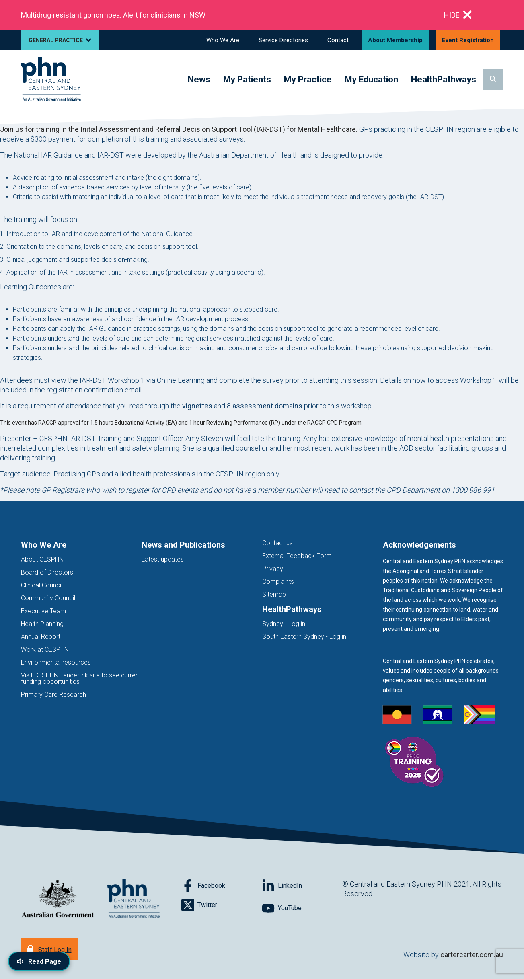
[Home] (51, 79)
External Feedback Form (297, 556)
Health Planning (42, 624)
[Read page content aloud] (39, 961)
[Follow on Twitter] (221, 905)
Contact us (277, 543)
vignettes (197, 406)
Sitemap (274, 594)
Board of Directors (47, 572)
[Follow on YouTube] (302, 908)
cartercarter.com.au (471, 954)
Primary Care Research (53, 694)
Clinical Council (41, 585)
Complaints (278, 581)
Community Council (48, 598)
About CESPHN (42, 559)
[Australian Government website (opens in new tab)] (58, 899)
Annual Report (40, 636)
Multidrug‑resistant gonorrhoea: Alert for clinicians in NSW (113, 15)
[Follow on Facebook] (221, 885)
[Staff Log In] (49, 949)
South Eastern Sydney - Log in (304, 636)
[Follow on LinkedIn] (302, 885)
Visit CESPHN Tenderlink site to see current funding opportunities (81, 678)
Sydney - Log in (283, 624)
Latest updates (163, 559)
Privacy (272, 569)
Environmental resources (56, 662)
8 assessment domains (264, 406)
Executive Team (43, 611)
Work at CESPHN (45, 649)
